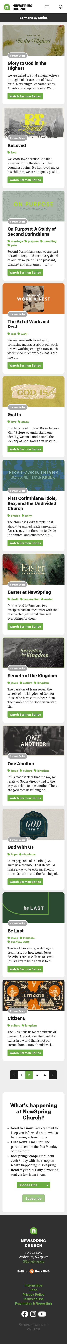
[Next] (53, 1074)
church (14, 515)
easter (47, 599)
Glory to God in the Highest (27, 65)
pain (12, 245)
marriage (15, 241)
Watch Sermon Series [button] (25, 96)
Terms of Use (33, 1299)
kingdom (41, 683)
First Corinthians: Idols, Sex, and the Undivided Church (32, 503)
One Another (21, 763)
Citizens (16, 1018)
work (22, 334)
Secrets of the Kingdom (32, 676)
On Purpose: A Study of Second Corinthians (32, 231)
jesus (13, 683)
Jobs (33, 1290)
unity (27, 515)
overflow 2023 (18, 942)
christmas (27, 854)
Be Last (15, 931)
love (12, 152)
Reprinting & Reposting (33, 1303)
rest (12, 334)
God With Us (21, 847)
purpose (31, 241)
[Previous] (14, 1074)
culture (26, 683)
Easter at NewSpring (29, 592)
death (13, 599)
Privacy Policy (33, 1294)
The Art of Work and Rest (28, 324)
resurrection (29, 599)
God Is (14, 414)
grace (23, 421)
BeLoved (17, 145)
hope (12, 854)
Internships (33, 1285)
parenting (48, 241)
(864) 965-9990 (33, 1261)
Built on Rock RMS (33, 1271)
